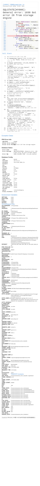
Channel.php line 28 (14, 94)
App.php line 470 (15, 116)
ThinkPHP (4, 417)
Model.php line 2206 (14, 89)
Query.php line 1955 (16, 68)
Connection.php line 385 (13, 6)
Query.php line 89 (28, 80)
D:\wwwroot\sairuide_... (24, 130)
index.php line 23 (13, 131)
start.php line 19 (26, 128)
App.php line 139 (24, 126)
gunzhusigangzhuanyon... (17, 73)
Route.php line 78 (26, 100)
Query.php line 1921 (16, 64)
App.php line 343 (30, 107)
